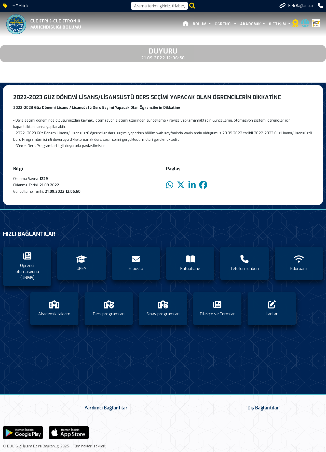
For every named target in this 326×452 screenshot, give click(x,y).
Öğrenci (224, 24)
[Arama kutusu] (159, 6)
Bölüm (200, 24)
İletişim (278, 24)
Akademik (251, 24)
